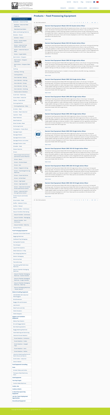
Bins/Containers (17, 299)
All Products (15, 16)
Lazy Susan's (16, 305)
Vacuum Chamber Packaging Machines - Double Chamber (22, 274)
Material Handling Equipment (20, 292)
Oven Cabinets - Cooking (20, 80)
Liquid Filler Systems (19, 247)
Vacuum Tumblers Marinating (21, 211)
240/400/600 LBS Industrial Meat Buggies (20, 295)
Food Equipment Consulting (19, 364)
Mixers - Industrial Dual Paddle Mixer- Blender (20, 45)
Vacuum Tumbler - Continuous (22, 214)
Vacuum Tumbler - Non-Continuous (20, 221)
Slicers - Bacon (18, 159)
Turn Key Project (16, 380)
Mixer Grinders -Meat (19, 123)
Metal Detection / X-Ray (19, 250)
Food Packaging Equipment (19, 230)
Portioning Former (18, 126)
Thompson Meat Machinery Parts (20, 373)
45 (95, 22)
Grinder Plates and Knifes (20, 370)
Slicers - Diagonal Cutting (21, 168)
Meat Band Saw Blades (20, 29)
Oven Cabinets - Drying (20, 83)
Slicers (15, 152)
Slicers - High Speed (19, 181)
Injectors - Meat (17, 114)
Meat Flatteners (17, 117)
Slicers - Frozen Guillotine (21, 175)
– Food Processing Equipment (59, 15)
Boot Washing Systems (19, 326)
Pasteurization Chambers (21, 91)
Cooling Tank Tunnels (19, 242)
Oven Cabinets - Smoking (21, 89)
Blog (82, 2)
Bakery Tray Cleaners (18, 321)
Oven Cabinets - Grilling (20, 86)
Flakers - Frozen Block (19, 100)
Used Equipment (16, 377)
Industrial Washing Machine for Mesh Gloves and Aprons (21, 355)
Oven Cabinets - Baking (20, 77)
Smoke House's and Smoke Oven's (20, 196)
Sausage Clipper (17, 132)
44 (92, 22)
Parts (13, 367)
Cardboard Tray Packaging (20, 239)
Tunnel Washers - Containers (21, 338)
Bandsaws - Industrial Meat (20, 22)
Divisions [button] (72, 8)
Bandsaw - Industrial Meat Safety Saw (21, 25)
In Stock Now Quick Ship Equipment (19, 392)
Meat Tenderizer (17, 120)
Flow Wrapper (17, 245)
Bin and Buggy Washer (19, 324)
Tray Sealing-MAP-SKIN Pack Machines (20, 265)
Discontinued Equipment (19, 401)
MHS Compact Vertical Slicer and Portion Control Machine (22, 155)
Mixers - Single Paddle (20, 54)
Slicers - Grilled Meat (20, 178)
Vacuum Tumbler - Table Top (21, 225)
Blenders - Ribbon (19, 37)
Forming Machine (18, 103)
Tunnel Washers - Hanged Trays (21, 344)
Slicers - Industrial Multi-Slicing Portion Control (21, 192)
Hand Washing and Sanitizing (21, 332)
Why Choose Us (94, 8)
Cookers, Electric (16, 389)
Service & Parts (82, 8)
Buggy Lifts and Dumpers (20, 302)
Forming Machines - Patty (21, 106)
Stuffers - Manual (18, 206)
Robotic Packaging (18, 256)
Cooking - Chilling (19, 71)
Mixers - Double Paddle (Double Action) (20, 41)
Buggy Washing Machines (20, 329)
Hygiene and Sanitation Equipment (18, 317)
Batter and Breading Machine (21, 32)
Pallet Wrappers (17, 313)
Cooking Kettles (18, 74)
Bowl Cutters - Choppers (19, 57)
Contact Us (89, 2)
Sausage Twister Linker (19, 143)
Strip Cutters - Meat (18, 200)
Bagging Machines (18, 236)
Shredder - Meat (17, 146)
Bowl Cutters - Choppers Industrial (20, 60)
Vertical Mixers (17, 227)
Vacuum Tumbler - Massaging (22, 217)
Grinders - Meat (17, 109)
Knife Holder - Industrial (19, 358)
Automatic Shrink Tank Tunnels (21, 233)
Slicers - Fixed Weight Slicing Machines (22, 171)
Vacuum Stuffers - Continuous (21, 209)
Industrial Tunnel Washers (20, 335)
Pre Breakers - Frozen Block (20, 129)
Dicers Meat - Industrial (19, 97)
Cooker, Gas (15, 386)
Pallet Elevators (17, 311)
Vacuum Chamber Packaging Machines (21, 270)
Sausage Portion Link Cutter (20, 140)
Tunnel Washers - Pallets (20, 351)
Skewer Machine (17, 149)
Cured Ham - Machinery (19, 94)
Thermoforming (17, 262)
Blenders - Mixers (18, 35)
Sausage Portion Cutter (19, 137)
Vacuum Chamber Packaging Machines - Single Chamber (22, 279)
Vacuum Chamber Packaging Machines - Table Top (22, 283)
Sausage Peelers (17, 134)
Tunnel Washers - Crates (20, 341)
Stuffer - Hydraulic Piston (20, 203)
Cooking (15, 69)
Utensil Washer (17, 361)
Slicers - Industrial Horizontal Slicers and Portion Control (22, 187)
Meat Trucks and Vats (19, 308)
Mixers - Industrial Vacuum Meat (21, 50)
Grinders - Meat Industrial (20, 112)
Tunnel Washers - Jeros (20, 348)
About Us (75, 2)
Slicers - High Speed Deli (21, 184)
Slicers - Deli (17, 165)
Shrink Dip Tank (17, 259)
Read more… (68, 11)
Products (63, 8)
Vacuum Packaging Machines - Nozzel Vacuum (22, 288)
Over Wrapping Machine (19, 253)
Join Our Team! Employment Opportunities (20, 397)
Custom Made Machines (19, 383)
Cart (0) (69, 2)
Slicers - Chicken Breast (20, 162)
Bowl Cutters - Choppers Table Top (22, 65)
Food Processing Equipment (20, 19)
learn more (48, 39)
